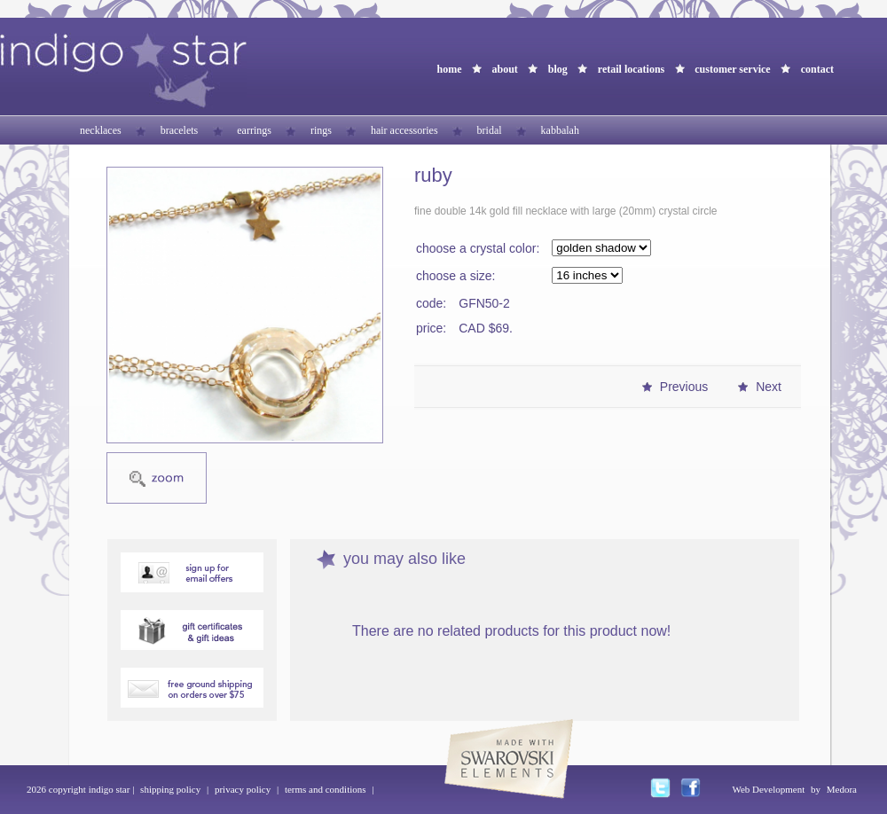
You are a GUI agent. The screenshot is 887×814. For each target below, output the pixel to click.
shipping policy (170, 789)
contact (817, 69)
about (504, 69)
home (448, 69)
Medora (842, 789)
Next (768, 387)
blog (558, 69)
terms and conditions (325, 789)
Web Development (768, 789)
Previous (684, 387)
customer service (732, 69)
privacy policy (243, 789)
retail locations (631, 69)
